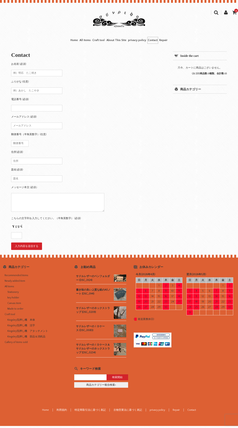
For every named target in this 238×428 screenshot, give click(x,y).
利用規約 (62, 412)
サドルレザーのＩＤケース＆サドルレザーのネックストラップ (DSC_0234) (93, 350)
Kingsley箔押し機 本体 (21, 321)
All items (73, 41)
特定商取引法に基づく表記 (90, 412)
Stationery (13, 294)
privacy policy (143, 41)
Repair (182, 41)
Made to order (15, 310)
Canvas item (14, 305)
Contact (165, 41)
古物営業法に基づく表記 (127, 412)
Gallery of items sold (16, 344)
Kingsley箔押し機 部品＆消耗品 (26, 338)
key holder (13, 299)
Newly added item (15, 282)
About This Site (116, 41)
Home (56, 41)
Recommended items (16, 277)
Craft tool (92, 41)
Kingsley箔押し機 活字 (21, 327)
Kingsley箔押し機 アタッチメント (27, 333)
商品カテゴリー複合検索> (101, 386)
